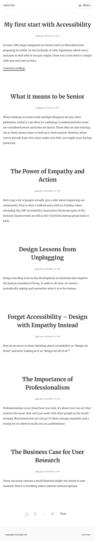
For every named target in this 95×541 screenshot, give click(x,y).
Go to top (86, 535)
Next (63, 513)
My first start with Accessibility (47, 24)
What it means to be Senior (47, 96)
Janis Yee (9, 5)
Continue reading (14, 68)
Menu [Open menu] (84, 5)
